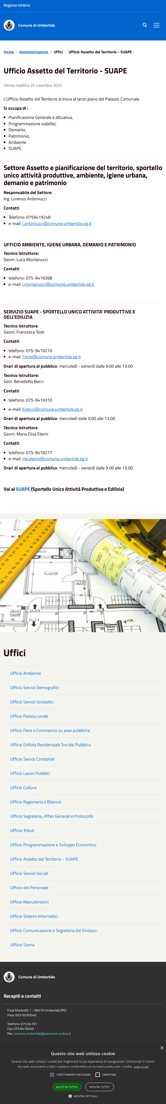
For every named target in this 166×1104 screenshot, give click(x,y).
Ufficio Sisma (22, 944)
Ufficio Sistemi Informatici (34, 916)
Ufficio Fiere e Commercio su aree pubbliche (50, 730)
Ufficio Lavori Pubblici (30, 773)
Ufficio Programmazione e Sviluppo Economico (53, 844)
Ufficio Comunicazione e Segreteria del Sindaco (53, 930)
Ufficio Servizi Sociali (29, 873)
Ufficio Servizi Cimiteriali (32, 759)
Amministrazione (34, 52)
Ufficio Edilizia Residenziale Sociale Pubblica (50, 744)
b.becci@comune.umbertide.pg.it (52, 409)
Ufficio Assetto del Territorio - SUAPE (44, 859)
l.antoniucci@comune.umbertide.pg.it (56, 223)
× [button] (162, 1048)
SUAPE (23, 489)
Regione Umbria (17, 5)
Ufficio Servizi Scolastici (32, 702)
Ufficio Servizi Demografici (34, 687)
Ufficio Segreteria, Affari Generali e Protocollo (51, 816)
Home (9, 52)
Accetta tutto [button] (67, 1087)
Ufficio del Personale (29, 887)
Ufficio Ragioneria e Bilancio (36, 802)
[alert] (83, 1074)
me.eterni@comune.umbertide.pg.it (55, 458)
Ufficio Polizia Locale (29, 716)
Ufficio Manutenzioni (29, 902)
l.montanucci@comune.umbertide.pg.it (58, 284)
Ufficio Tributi (22, 830)
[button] (83, 1096)
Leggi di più (141, 1066)
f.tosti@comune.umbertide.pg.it (51, 356)
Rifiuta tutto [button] (100, 1087)
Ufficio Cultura (23, 787)
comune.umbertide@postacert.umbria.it (42, 1033)
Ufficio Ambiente (25, 673)
